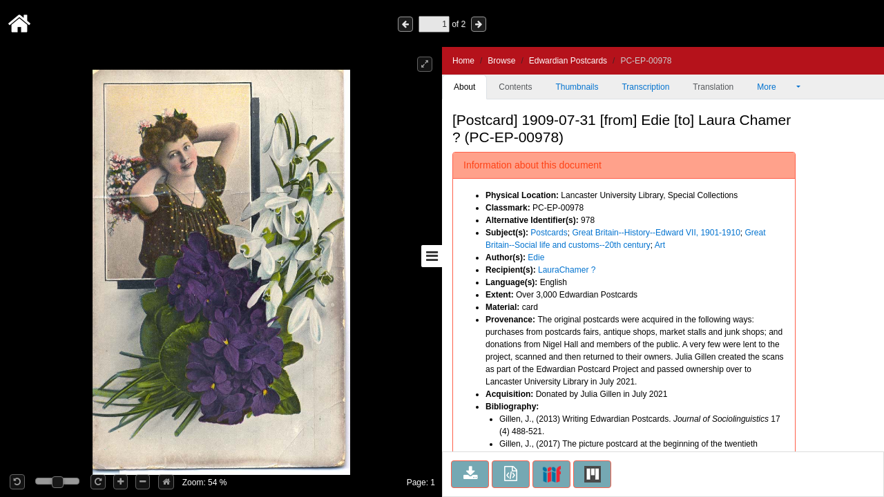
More (775, 87)
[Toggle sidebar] (431, 256)
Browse (501, 61)
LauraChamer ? (566, 270)
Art (660, 245)
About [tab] (464, 87)
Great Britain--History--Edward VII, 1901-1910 (656, 232)
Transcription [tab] (645, 87)
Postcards (548, 232)
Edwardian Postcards (568, 61)
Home (463, 61)
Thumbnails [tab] (576, 87)
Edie (536, 257)
